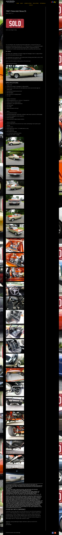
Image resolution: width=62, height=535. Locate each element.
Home (17, 3)
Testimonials (43, 3)
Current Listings (27, 3)
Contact (31, 5)
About (21, 3)
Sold (12, 13)
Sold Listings (36, 3)
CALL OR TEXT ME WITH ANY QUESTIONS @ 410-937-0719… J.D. (26, 494)
